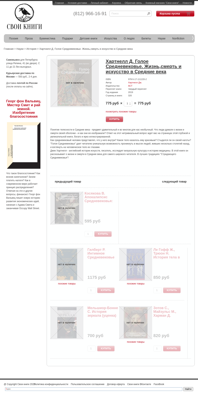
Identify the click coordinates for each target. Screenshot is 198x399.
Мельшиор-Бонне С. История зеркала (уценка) (102, 312)
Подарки (67, 38)
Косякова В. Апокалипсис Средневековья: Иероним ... (99, 199)
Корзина (116, 3)
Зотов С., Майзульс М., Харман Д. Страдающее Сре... (164, 315)
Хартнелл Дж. (135, 82)
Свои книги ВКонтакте (139, 384)
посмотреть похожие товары (121, 111)
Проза (29, 38)
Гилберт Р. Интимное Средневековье (100, 253)
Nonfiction (178, 38)
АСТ (130, 86)
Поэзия (13, 38)
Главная (59, 3)
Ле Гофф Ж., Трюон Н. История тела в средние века (166, 255)
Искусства (110, 38)
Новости (187, 3)
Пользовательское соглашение (88, 384)
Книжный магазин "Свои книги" (162, 3)
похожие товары (67, 283)
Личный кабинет (99, 3)
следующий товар (176, 181)
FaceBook (159, 384)
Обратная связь (133, 3)
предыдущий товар (65, 181)
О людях (129, 38)
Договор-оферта (116, 384)
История (31, 48)
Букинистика (47, 38)
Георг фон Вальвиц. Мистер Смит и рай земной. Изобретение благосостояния (23, 108)
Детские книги (88, 38)
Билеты (146, 38)
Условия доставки (77, 3)
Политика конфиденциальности (51, 384)
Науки (162, 38)
